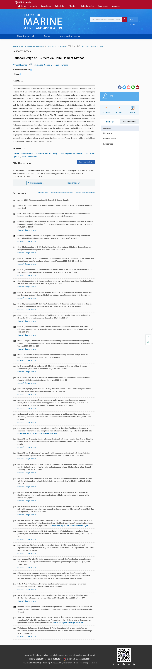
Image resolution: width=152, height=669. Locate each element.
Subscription (46, 6)
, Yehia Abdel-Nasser (41, 65)
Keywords (107, 133)
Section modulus (29, 156)
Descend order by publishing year (62, 193)
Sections (110, 121)
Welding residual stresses (72, 153)
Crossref (21, 230)
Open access (103, 6)
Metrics (73, 6)
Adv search (132, 20)
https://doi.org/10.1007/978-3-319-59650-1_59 (70, 526)
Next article (73, 183)
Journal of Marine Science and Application (28, 46)
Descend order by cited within (85, 193)
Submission (60, 6)
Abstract (107, 128)
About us (116, 6)
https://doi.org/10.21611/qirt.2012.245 (68, 623)
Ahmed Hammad (20, 65)
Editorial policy (87, 6)
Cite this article (109, 138)
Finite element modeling (46, 153)
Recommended (129, 121)
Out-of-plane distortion (23, 153)
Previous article (36, 183)
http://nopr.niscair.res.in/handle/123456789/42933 (37, 433)
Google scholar (30, 230)
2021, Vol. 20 (52, 46)
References (108, 144)
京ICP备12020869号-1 (37, 659)
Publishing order (43, 193)
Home (22, 6)
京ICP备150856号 (55, 659)
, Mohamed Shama (59, 65)
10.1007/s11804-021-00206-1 (93, 46)
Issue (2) (63, 46)
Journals (33, 6)
